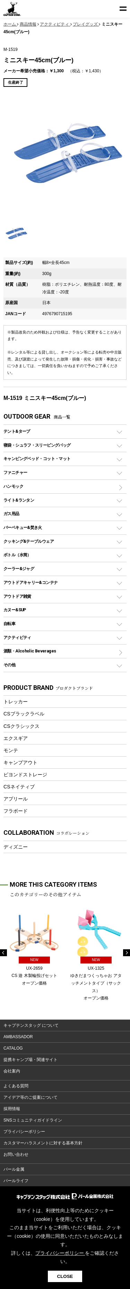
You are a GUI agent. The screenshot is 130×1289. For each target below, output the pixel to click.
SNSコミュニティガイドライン (32, 1120)
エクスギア (15, 738)
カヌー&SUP (14, 609)
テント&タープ (16, 431)
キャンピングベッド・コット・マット (36, 458)
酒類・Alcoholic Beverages (29, 650)
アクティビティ (17, 637)
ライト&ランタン (18, 500)
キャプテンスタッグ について (31, 1025)
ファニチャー (15, 472)
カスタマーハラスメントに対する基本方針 (43, 1143)
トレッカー (15, 701)
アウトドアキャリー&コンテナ (30, 582)
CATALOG (13, 1048)
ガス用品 (11, 513)
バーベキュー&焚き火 (22, 527)
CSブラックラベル (23, 713)
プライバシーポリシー (24, 1131)
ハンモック (13, 486)
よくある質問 (15, 1086)
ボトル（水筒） (17, 554)
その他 (9, 664)
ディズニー (15, 847)
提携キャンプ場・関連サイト (30, 1059)
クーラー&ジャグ (18, 568)
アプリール (15, 799)
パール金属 (13, 1169)
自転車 (9, 623)
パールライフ (15, 1180)
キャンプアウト (20, 762)
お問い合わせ (15, 1154)
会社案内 (11, 1071)
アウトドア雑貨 (17, 596)
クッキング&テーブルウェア (28, 541)
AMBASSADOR (18, 1036)
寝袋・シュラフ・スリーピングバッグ (36, 445)
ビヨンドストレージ (25, 774)
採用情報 (11, 1108)
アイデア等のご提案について (30, 1097)
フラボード (15, 811)
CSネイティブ (19, 786)
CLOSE (65, 1276)
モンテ (10, 750)
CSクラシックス (21, 726)
